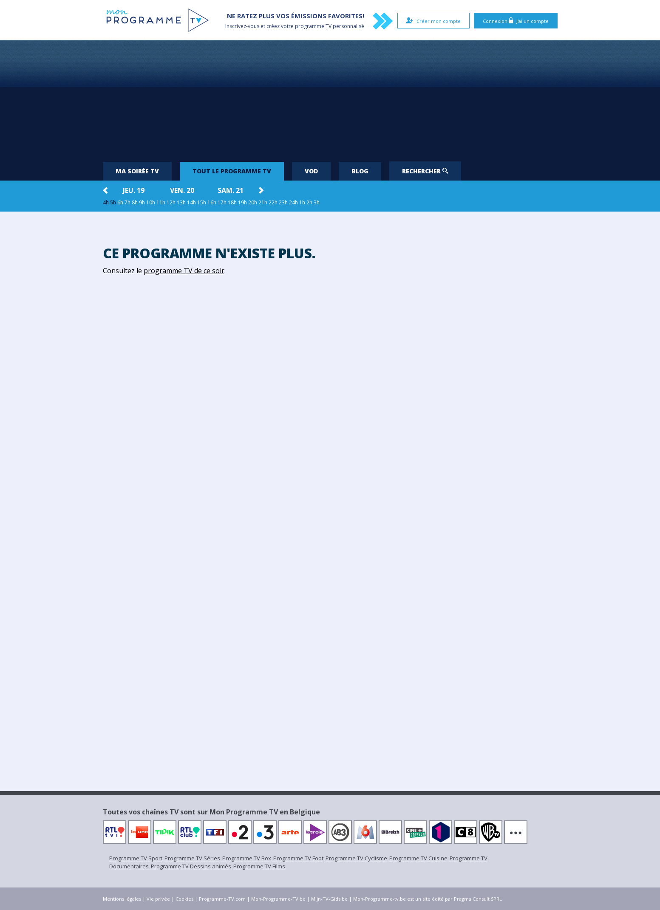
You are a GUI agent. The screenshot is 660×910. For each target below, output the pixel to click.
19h (242, 202)
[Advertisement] (330, 98)
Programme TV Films (259, 866)
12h (171, 202)
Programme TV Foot (298, 858)
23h (283, 202)
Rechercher (425, 171)
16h (211, 202)
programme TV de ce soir (184, 270)
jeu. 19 (133, 190)
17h (222, 202)
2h (309, 202)
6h (120, 202)
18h (232, 202)
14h (191, 202)
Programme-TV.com (222, 899)
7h (127, 202)
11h (160, 202)
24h (293, 202)
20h (252, 202)
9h (142, 202)
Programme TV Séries (192, 858)
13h (181, 202)
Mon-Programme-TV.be (278, 899)
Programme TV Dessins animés (191, 866)
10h (150, 202)
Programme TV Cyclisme (356, 858)
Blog (359, 171)
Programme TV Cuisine (418, 858)
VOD (311, 171)
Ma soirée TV (137, 171)
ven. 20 (182, 190)
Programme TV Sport (135, 858)
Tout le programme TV (232, 171)
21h (262, 202)
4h (106, 202)
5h (113, 202)
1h (302, 202)
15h (201, 202)
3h (317, 202)
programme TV (313, 26)
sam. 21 (231, 190)
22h (273, 202)
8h (135, 202)
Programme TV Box (246, 858)
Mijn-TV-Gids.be (329, 899)
